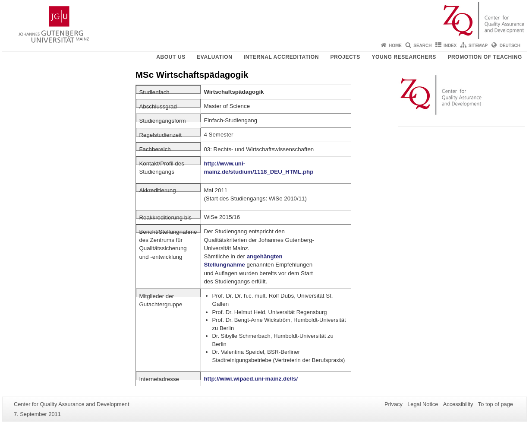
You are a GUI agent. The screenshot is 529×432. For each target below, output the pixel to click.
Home (395, 45)
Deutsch (510, 45)
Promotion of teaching (484, 57)
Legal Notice (422, 404)
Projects (345, 57)
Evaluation (214, 57)
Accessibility (458, 404)
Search (422, 45)
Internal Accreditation (281, 57)
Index (450, 45)
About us (170, 57)
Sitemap (478, 45)
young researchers (404, 57)
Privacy (393, 404)
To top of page (495, 404)
